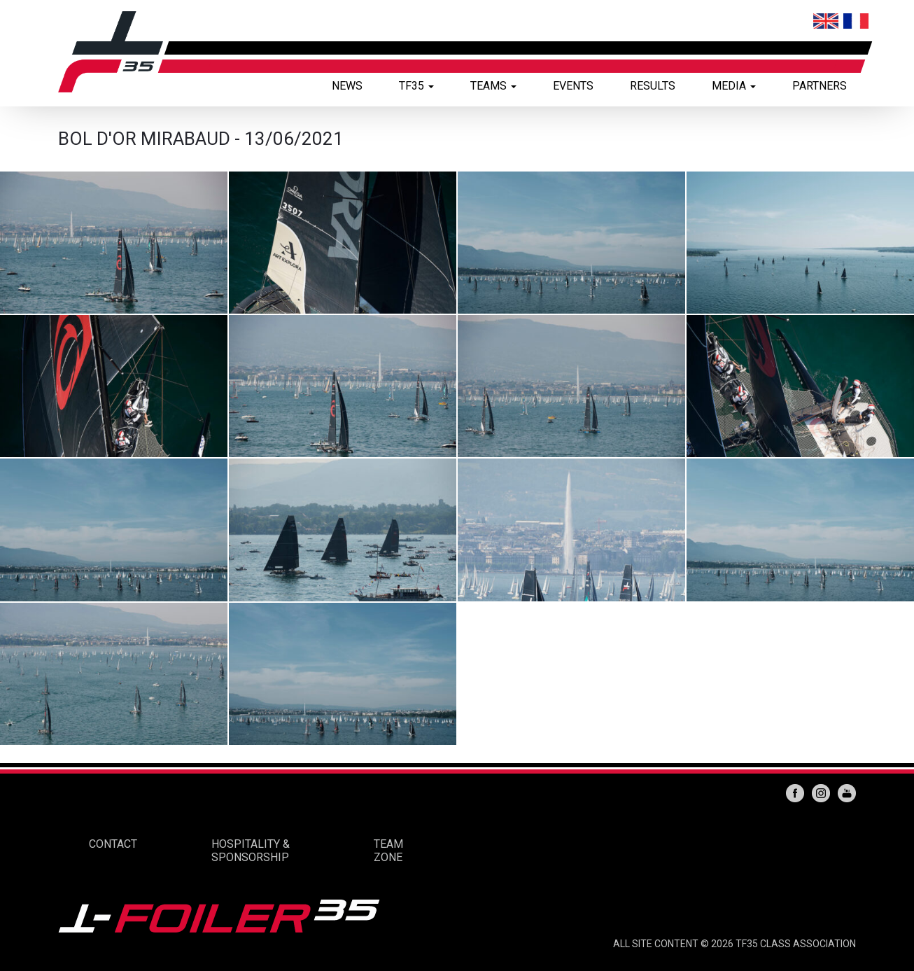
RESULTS (652, 85)
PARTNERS (819, 85)
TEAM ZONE (388, 851)
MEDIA (734, 85)
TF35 (416, 85)
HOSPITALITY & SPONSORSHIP (250, 851)
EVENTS (573, 85)
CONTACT (113, 844)
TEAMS (493, 85)
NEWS (347, 85)
